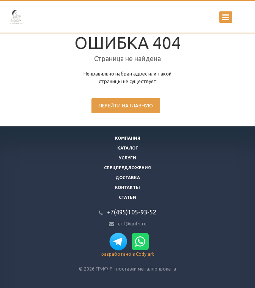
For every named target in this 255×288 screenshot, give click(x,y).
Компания (127, 138)
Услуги (127, 158)
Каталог (127, 148)
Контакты (127, 187)
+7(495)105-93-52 (131, 212)
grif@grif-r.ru (132, 223)
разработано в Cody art (127, 254)
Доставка (127, 177)
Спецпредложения (127, 167)
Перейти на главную (126, 105)
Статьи (127, 197)
